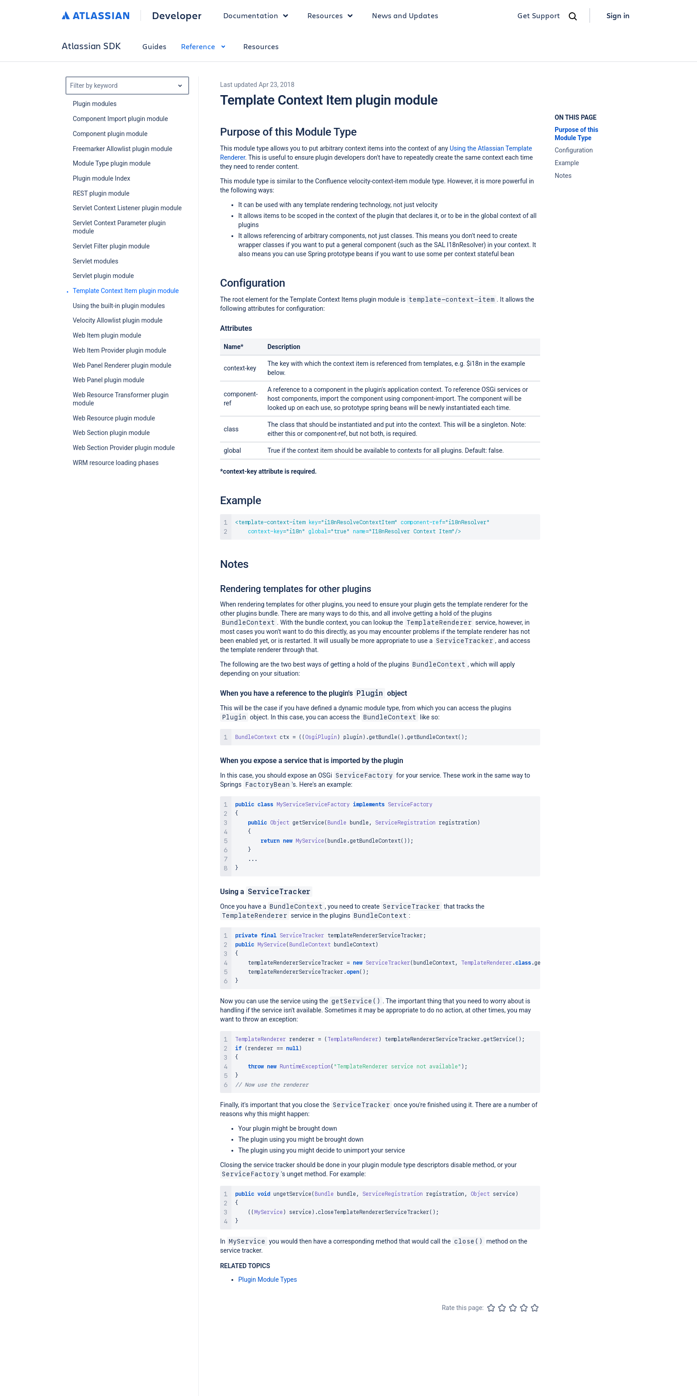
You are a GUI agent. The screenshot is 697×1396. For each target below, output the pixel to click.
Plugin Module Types (267, 1279)
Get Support (538, 15)
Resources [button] (332, 15)
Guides (154, 46)
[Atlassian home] (96, 15)
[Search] (572, 16)
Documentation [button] (258, 15)
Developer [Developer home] (176, 15)
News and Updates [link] (405, 15)
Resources (261, 46)
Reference (205, 46)
